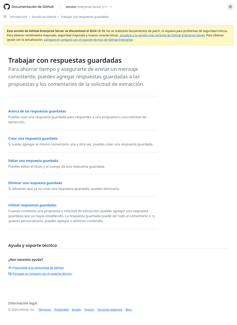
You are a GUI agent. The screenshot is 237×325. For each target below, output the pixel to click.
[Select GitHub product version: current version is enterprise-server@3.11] (89, 7)
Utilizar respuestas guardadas (32, 205)
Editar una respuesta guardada (33, 160)
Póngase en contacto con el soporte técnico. (40, 274)
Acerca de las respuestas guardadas (37, 111)
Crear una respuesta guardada (32, 138)
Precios (89, 309)
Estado (76, 309)
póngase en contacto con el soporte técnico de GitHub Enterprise (88, 40)
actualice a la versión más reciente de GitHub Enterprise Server (162, 35)
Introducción (18, 17)
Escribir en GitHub (44, 17)
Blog (129, 309)
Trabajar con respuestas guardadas (85, 17)
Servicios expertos (110, 309)
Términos (44, 309)
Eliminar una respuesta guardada (35, 183)
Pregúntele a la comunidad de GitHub (36, 268)
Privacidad (61, 309)
